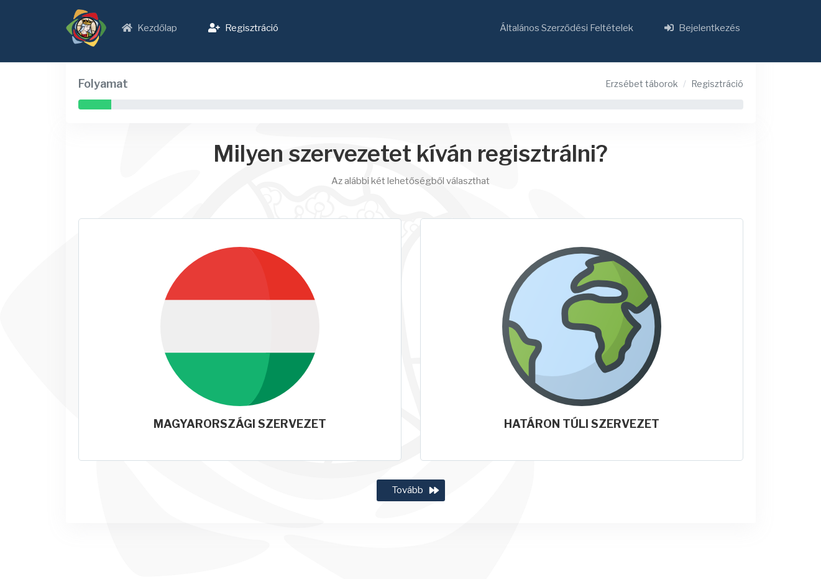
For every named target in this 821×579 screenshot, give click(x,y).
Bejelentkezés (702, 28)
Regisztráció (243, 28)
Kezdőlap (149, 28)
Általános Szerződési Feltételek (566, 28)
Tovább (407, 490)
